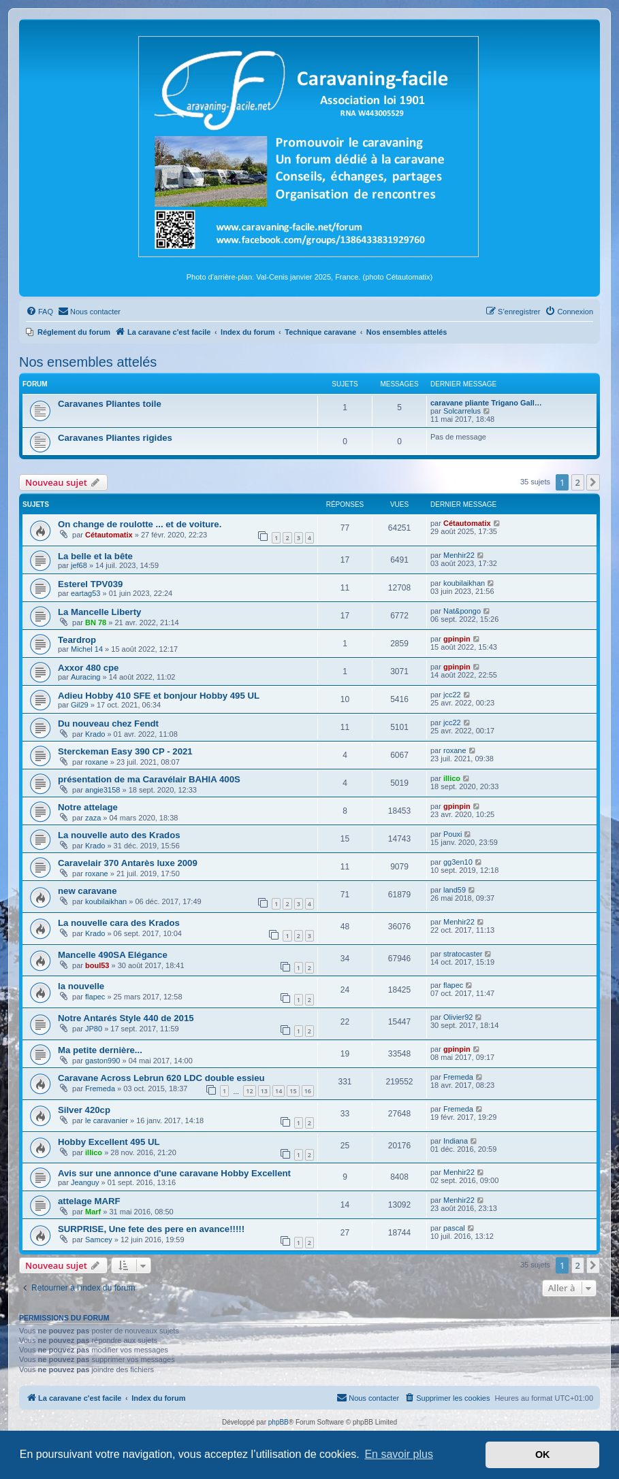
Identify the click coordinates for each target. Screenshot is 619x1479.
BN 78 (95, 622)
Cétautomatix (109, 535)
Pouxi (452, 834)
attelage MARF (89, 1201)
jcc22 (452, 695)
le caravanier (106, 1120)
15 (292, 1090)
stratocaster (462, 954)
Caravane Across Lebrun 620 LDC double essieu (161, 1078)
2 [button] (577, 482)
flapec (95, 997)
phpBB (278, 1422)
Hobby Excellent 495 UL (109, 1142)
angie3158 (102, 790)
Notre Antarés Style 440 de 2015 (126, 1018)
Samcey (98, 1239)
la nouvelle (81, 986)
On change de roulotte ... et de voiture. (139, 524)
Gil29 (80, 705)
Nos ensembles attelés (88, 361)
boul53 (97, 965)
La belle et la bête (95, 556)
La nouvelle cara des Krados (119, 923)
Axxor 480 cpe (88, 668)
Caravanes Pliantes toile (109, 404)
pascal (454, 1228)
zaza (93, 818)
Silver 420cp (84, 1110)
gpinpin (457, 639)
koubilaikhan (464, 583)
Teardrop (77, 640)
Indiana (455, 1141)
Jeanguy (85, 1182)
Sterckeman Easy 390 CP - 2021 (125, 751)
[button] (593, 482)
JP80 (93, 1029)
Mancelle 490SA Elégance (113, 955)
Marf (93, 1212)
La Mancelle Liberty (99, 612)
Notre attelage (88, 807)
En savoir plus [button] (398, 1454)
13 (264, 1090)
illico (451, 778)
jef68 (79, 565)
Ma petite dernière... (100, 1050)
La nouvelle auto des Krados (119, 835)
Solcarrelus (462, 411)
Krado (95, 734)
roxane (96, 762)
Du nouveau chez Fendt (108, 723)
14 (278, 1090)
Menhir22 (459, 555)
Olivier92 (458, 1017)
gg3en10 (458, 862)
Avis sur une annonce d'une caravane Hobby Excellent (174, 1173)
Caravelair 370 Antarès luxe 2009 (127, 863)
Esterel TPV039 (90, 584)
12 (249, 1090)
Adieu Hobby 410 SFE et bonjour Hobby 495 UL (158, 696)
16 (307, 1090)
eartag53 (85, 593)
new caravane (87, 891)
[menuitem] (39, 311)
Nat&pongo (462, 611)
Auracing (85, 677)
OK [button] (542, 1454)
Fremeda (100, 1088)
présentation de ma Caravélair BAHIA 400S (149, 779)
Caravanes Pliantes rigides (115, 438)
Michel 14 (87, 649)
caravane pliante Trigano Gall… (486, 403)
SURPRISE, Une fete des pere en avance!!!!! (151, 1229)
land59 (454, 890)
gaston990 (102, 1061)
